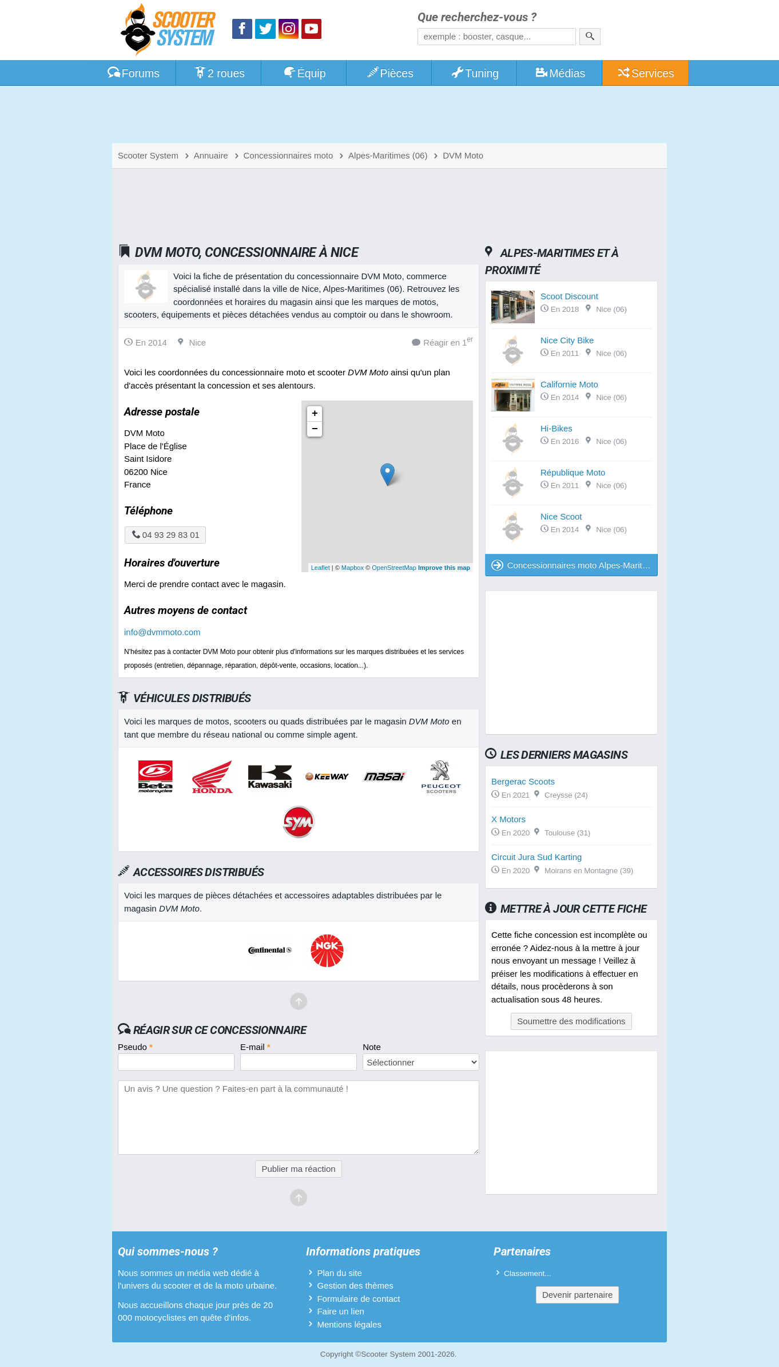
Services (645, 73)
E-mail (255, 1047)
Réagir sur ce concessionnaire (219, 1030)
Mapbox (352, 567)
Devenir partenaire (577, 1294)
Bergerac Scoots (523, 781)
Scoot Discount (569, 296)
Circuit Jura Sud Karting (536, 857)
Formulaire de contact (358, 1298)
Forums (133, 73)
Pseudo (135, 1047)
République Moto (572, 472)
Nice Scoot (561, 516)
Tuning (475, 73)
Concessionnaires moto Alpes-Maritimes (574, 565)
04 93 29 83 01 (165, 535)
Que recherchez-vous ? (477, 17)
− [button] (315, 429)
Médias (560, 73)
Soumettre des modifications (571, 1021)
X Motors (508, 819)
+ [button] (315, 414)
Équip (304, 73)
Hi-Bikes (556, 428)
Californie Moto (569, 384)
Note (372, 1047)
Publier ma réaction (298, 1169)
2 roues (219, 73)
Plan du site (339, 1273)
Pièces (389, 73)
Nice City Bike (567, 340)
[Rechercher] (590, 36)
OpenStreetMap (394, 567)
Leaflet (320, 567)
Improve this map (444, 567)
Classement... (527, 1273)
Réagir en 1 (442, 341)
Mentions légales (349, 1324)
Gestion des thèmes (355, 1285)
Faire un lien (340, 1311)
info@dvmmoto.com (162, 632)
